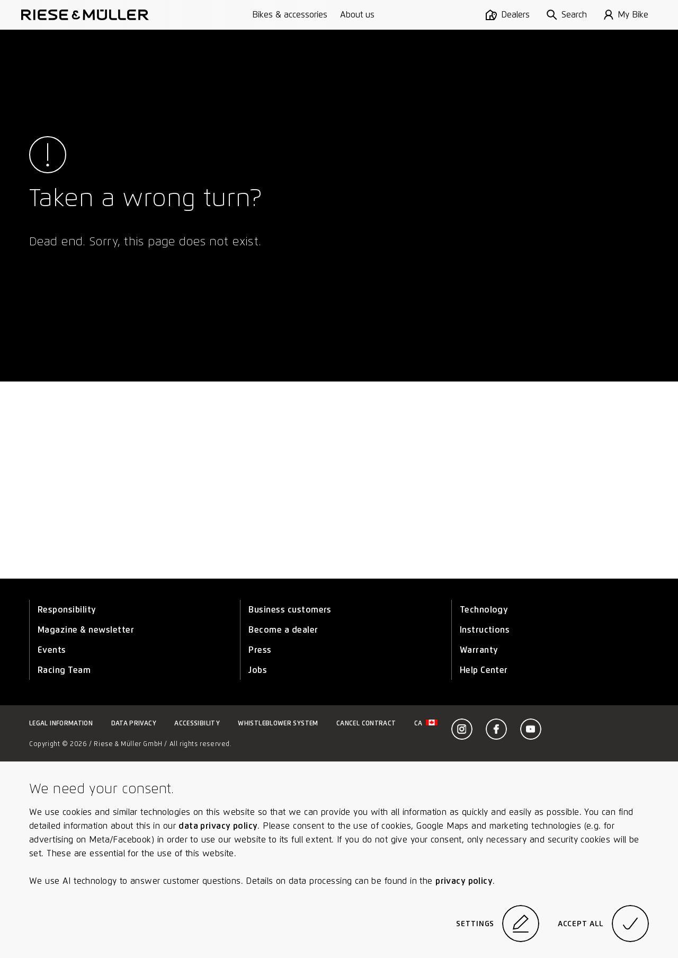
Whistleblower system (278, 723)
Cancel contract (366, 723)
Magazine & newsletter (86, 630)
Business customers (290, 610)
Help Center (484, 670)
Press (259, 650)
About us (357, 15)
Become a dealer (283, 630)
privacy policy (464, 881)
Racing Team (64, 670)
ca (426, 723)
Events (52, 650)
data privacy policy (218, 826)
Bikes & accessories (289, 15)
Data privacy (133, 723)
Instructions (485, 630)
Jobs (257, 670)
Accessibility (197, 723)
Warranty (479, 650)
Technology (484, 610)
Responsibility (67, 610)
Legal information (61, 723)
